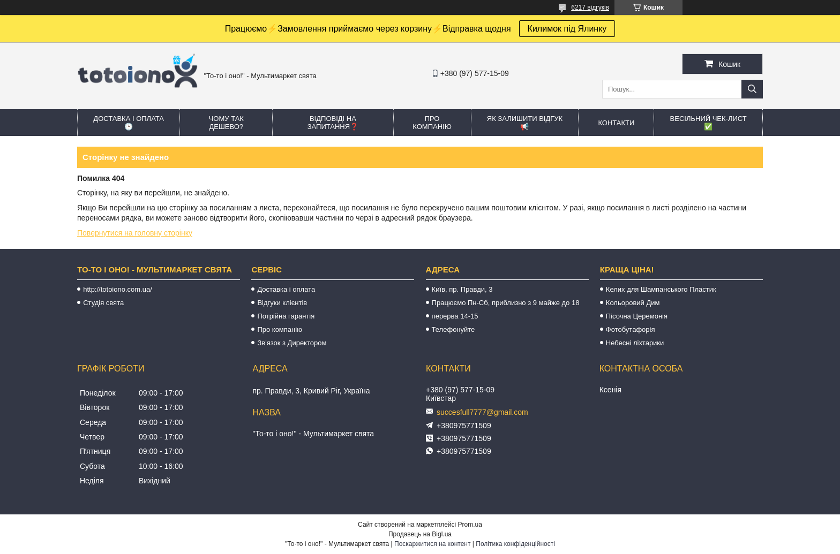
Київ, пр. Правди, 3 (462, 289)
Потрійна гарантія (285, 316)
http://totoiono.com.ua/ (117, 289)
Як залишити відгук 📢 (524, 123)
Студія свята (103, 303)
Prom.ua (470, 524)
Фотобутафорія (630, 329)
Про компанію (432, 123)
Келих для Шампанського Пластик (661, 289)
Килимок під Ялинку (567, 28)
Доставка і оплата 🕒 (128, 123)
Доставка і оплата (286, 289)
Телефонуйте (453, 329)
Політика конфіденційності (515, 544)
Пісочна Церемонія (637, 316)
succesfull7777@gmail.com (482, 412)
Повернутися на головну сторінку (134, 233)
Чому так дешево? (226, 123)
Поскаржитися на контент (432, 544)
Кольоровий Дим (633, 303)
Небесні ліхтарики (635, 343)
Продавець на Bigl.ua (420, 534)
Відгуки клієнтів (282, 303)
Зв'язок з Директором (291, 343)
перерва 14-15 (455, 316)
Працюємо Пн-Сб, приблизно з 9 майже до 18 (506, 303)
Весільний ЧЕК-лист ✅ (708, 123)
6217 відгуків (590, 7)
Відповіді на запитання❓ (333, 123)
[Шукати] (752, 89)
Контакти (616, 123)
